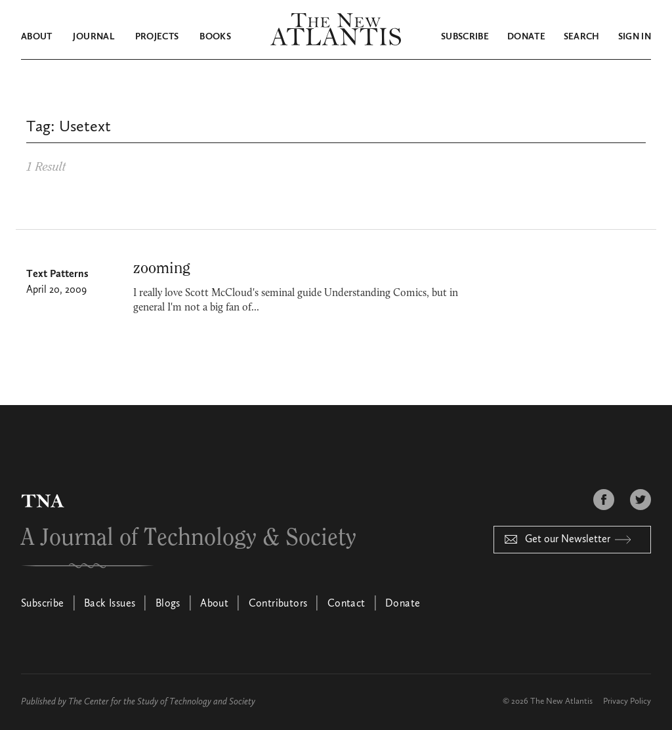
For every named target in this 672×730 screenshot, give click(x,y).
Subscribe (465, 36)
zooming (161, 268)
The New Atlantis (561, 701)
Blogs (168, 604)
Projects (157, 36)
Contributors (278, 604)
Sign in (634, 36)
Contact (346, 604)
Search (582, 36)
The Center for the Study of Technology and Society (161, 701)
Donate (526, 36)
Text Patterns (57, 274)
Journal (93, 36)
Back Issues (109, 604)
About (36, 36)
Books (215, 36)
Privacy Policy (627, 701)
